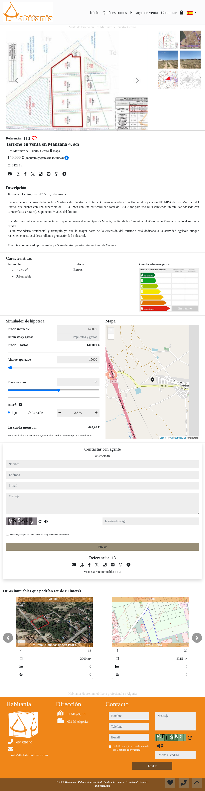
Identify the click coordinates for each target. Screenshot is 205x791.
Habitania (71, 781)
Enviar (102, 546)
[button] (8, 638)
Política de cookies (114, 781)
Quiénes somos (114, 12)
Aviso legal (132, 781)
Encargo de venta (144, 12)
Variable (37, 412)
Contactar (169, 12)
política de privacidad (59, 534)
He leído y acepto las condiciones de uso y (39, 534)
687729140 (102, 456)
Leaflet (163, 438)
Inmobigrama (102, 785)
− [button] (111, 336)
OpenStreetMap (178, 438)
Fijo (14, 412)
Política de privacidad (90, 781)
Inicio (94, 12)
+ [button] (111, 330)
